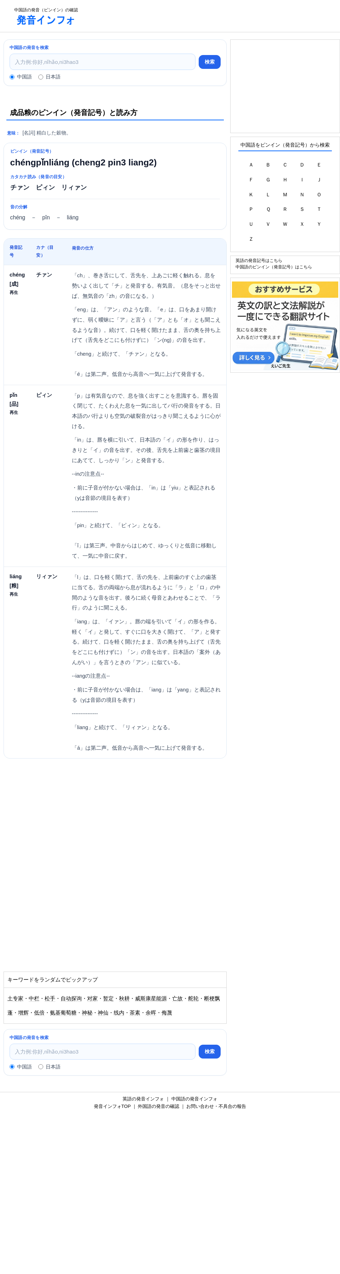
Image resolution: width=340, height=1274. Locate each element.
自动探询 (71, 998)
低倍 (39, 1013)
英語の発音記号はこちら (259, 260)
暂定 (108, 998)
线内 (119, 1013)
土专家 (15, 998)
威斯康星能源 (151, 998)
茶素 (135, 1013)
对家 (92, 998)
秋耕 (124, 998)
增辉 (23, 1013)
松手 (50, 998)
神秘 (87, 1013)
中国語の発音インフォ (194, 1098)
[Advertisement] (211, 16)
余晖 (151, 1013)
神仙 (103, 1013)
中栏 (34, 998)
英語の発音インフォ (143, 1098)
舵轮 (193, 998)
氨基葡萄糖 (63, 1013)
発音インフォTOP (112, 1106)
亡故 (177, 998)
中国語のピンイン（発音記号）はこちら (274, 266)
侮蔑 (167, 1013)
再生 (14, 292)
